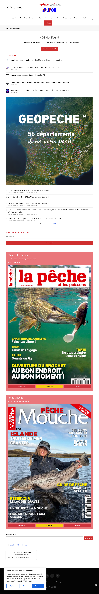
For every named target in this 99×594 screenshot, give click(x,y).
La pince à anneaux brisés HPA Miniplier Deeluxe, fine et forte (37, 60)
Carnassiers (33, 18)
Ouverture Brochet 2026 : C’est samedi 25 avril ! (28, 197)
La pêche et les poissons (18, 545)
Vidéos (85, 18)
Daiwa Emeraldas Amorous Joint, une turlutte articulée (35, 68)
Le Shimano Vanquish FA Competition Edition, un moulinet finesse (40, 83)
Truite (59, 18)
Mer (46, 18)
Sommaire (21, 387)
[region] (25, 578)
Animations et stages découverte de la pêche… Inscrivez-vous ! (35, 218)
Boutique (48, 23)
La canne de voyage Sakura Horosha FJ (28, 75)
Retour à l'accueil (49, 49)
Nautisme (77, 18)
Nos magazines (13, 18)
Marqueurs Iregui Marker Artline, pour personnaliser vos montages (40, 90)
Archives (77, 387)
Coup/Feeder (67, 18)
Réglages (12, 586)
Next (54, 224)
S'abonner (49, 387)
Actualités (23, 18)
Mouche (52, 18)
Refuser (25, 586)
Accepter (37, 586)
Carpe (41, 18)
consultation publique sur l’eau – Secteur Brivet (28, 190)
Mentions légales (58, 582)
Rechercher (11, 534)
